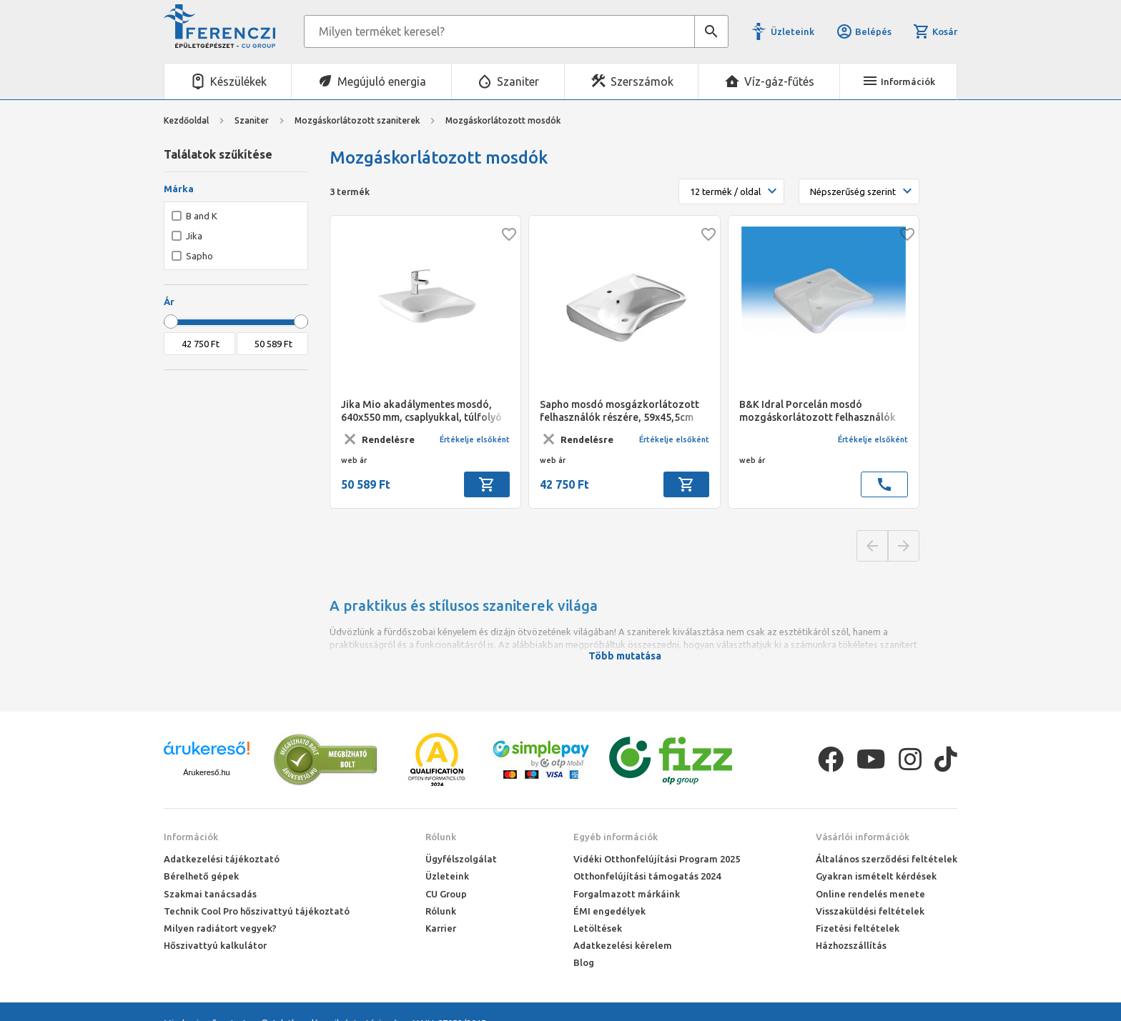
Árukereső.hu (206, 772)
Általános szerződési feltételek (886, 859)
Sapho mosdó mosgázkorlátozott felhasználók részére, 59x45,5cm (619, 411)
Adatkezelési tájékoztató (222, 859)
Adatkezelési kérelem (622, 945)
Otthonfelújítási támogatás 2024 (647, 876)
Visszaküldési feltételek (870, 911)
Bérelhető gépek (201, 876)
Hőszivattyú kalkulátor (215, 945)
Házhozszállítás (851, 945)
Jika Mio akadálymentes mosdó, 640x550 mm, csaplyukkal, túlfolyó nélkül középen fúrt (421, 411)
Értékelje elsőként (475, 439)
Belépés (864, 31)
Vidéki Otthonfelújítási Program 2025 (656, 859)
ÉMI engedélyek (609, 911)
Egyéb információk (615, 837)
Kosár (935, 31)
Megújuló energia (381, 81)
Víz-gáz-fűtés (779, 81)
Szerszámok (642, 81)
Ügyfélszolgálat (461, 859)
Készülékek (238, 81)
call (884, 484)
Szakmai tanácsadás (210, 894)
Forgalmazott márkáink (626, 894)
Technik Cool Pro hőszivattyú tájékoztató (257, 911)
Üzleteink (792, 31)
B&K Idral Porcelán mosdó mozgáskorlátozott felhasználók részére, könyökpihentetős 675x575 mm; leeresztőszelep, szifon (823, 411)
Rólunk (440, 837)
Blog (583, 962)
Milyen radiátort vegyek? (220, 928)
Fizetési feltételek (857, 928)
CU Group (446, 894)
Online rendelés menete (870, 894)
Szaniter (518, 81)
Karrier (440, 928)
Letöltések (597, 928)
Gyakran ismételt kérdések (876, 876)
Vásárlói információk (862, 837)
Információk (191, 837)
